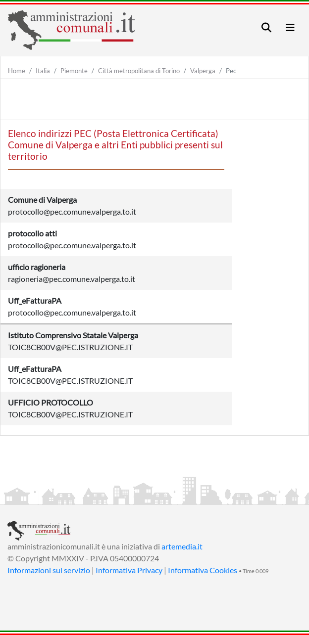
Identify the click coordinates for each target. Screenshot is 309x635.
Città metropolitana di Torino (139, 71)
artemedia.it (182, 546)
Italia (43, 71)
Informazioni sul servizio (48, 570)
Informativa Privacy (129, 570)
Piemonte (74, 71)
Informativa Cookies (202, 570)
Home (16, 71)
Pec (231, 71)
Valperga (202, 71)
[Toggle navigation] (266, 27)
